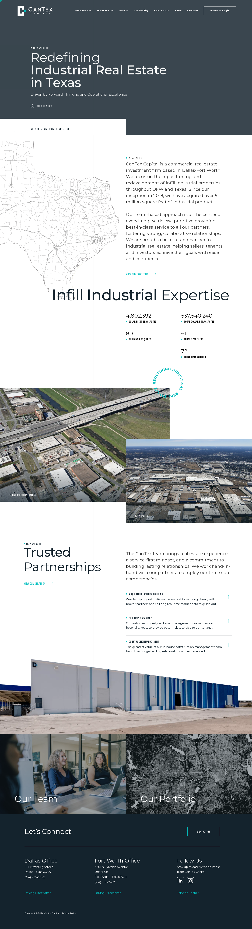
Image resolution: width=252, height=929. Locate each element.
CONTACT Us (203, 831)
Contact (192, 10)
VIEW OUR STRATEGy (34, 583)
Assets (123, 10)
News (178, 10)
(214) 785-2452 (34, 877)
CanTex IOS (161, 10)
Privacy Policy (68, 913)
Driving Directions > (37, 893)
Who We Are (83, 10)
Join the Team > (188, 893)
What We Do (105, 10)
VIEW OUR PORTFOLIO (137, 274)
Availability (141, 10)
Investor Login (220, 10)
